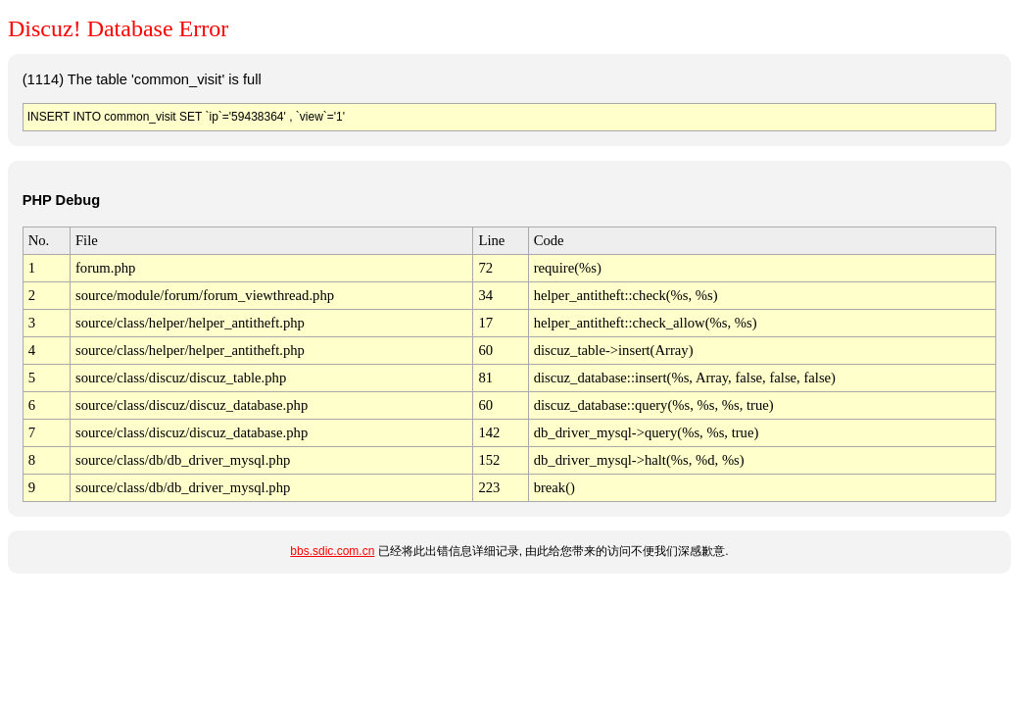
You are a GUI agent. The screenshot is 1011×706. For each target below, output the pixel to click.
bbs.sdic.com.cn (332, 551)
